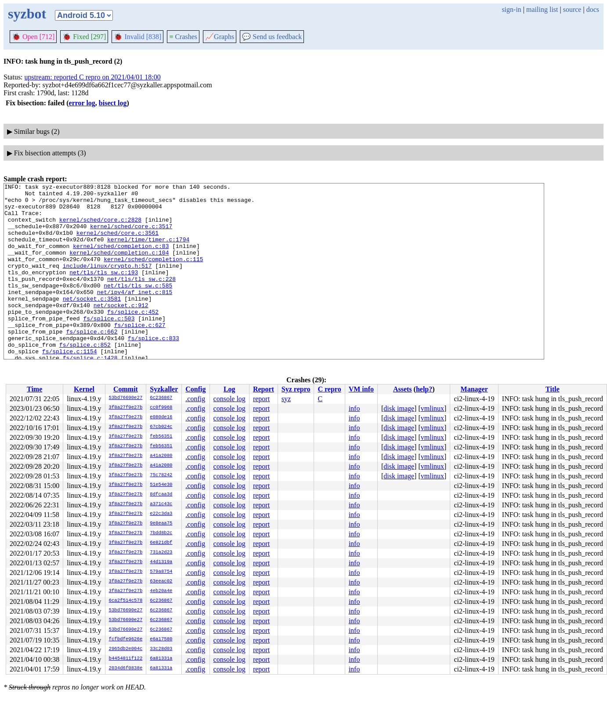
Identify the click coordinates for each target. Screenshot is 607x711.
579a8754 (161, 572)
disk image (398, 408)
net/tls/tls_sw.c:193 (103, 290)
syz (286, 398)
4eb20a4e (161, 591)
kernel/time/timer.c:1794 (148, 251)
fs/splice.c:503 (108, 346)
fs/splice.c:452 (133, 338)
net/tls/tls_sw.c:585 (138, 306)
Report (263, 389)
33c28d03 (161, 649)
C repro (329, 389)
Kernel (84, 389)
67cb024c (161, 427)
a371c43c (161, 504)
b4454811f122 (126, 659)
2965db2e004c (126, 649)
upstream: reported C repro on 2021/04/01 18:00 (93, 77)
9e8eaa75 (161, 524)
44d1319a (161, 562)
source (572, 9)
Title (553, 389)
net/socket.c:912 (121, 330)
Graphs (219, 36)
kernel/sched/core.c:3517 (131, 235)
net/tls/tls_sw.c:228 (141, 298)
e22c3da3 (161, 514)
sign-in (511, 9)
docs (592, 9)
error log (82, 103)
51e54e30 (161, 485)
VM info (361, 389)
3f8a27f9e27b (126, 408)
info (354, 408)
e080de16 (161, 417)
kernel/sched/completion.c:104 (119, 267)
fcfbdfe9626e (126, 639)
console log (229, 398)
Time (34, 389)
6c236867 (161, 398)
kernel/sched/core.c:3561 (117, 243)
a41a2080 (161, 456)
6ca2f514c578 (126, 601)
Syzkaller (164, 389)
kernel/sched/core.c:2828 (100, 227)
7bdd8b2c (161, 533)
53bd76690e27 (126, 398)
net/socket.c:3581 (92, 322)
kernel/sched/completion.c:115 (153, 275)
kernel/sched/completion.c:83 (121, 259)
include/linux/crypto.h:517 (107, 283)
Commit (125, 389)
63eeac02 (161, 581)
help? (424, 389)
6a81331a (161, 659)
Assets (402, 389)
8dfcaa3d (161, 495)
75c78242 (161, 475)
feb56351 (161, 437)
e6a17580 (161, 639)
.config (195, 398)
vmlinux (432, 408)
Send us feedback (272, 36)
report (261, 398)
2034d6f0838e (126, 668)
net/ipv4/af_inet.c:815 (135, 314)
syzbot (27, 14)
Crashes (183, 36)
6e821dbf (161, 543)
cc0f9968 (161, 408)
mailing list (542, 9)
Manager (474, 389)
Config (195, 389)
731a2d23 (161, 552)
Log (229, 389)
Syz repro (296, 389)
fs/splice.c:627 (140, 354)
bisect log (113, 103)
